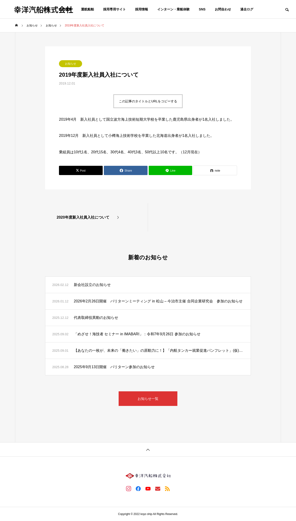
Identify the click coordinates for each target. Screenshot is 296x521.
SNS (202, 9)
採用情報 (141, 9)
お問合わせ (223, 9)
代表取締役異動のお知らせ (96, 318)
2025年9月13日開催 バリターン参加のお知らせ (114, 367)
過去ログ (246, 9)
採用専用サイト (114, 9)
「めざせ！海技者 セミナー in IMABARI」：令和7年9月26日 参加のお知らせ (137, 334)
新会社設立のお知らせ (92, 285)
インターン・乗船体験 (173, 9)
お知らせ (70, 63)
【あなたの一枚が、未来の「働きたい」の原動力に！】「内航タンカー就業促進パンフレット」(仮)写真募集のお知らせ (159, 350)
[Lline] (170, 170)
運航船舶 (87, 9)
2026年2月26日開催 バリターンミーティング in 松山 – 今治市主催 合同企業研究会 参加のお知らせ (158, 301)
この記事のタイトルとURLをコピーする (148, 101)
